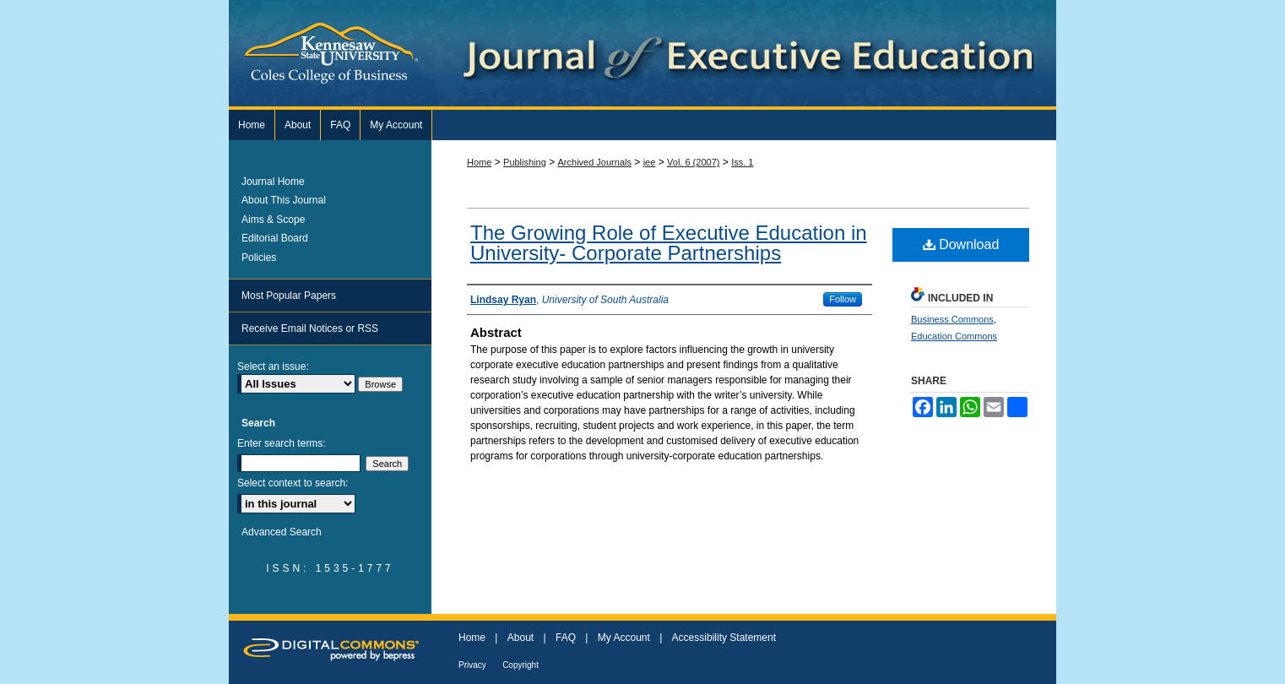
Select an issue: (273, 366)
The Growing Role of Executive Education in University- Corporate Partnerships (668, 242)
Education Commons (954, 336)
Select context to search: (292, 483)
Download (961, 244)
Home (479, 162)
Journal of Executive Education (845, 53)
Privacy (472, 665)
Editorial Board (274, 238)
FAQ (566, 637)
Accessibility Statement (724, 637)
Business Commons (952, 319)
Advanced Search (281, 532)
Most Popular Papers (288, 295)
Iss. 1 (742, 162)
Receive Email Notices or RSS (309, 328)
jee (649, 162)
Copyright (520, 665)
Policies (258, 257)
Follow (842, 299)
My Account (624, 637)
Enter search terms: (281, 443)
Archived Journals (595, 162)
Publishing (524, 162)
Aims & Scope (273, 219)
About (520, 637)
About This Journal (283, 200)
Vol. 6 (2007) (693, 162)
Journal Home (273, 181)
